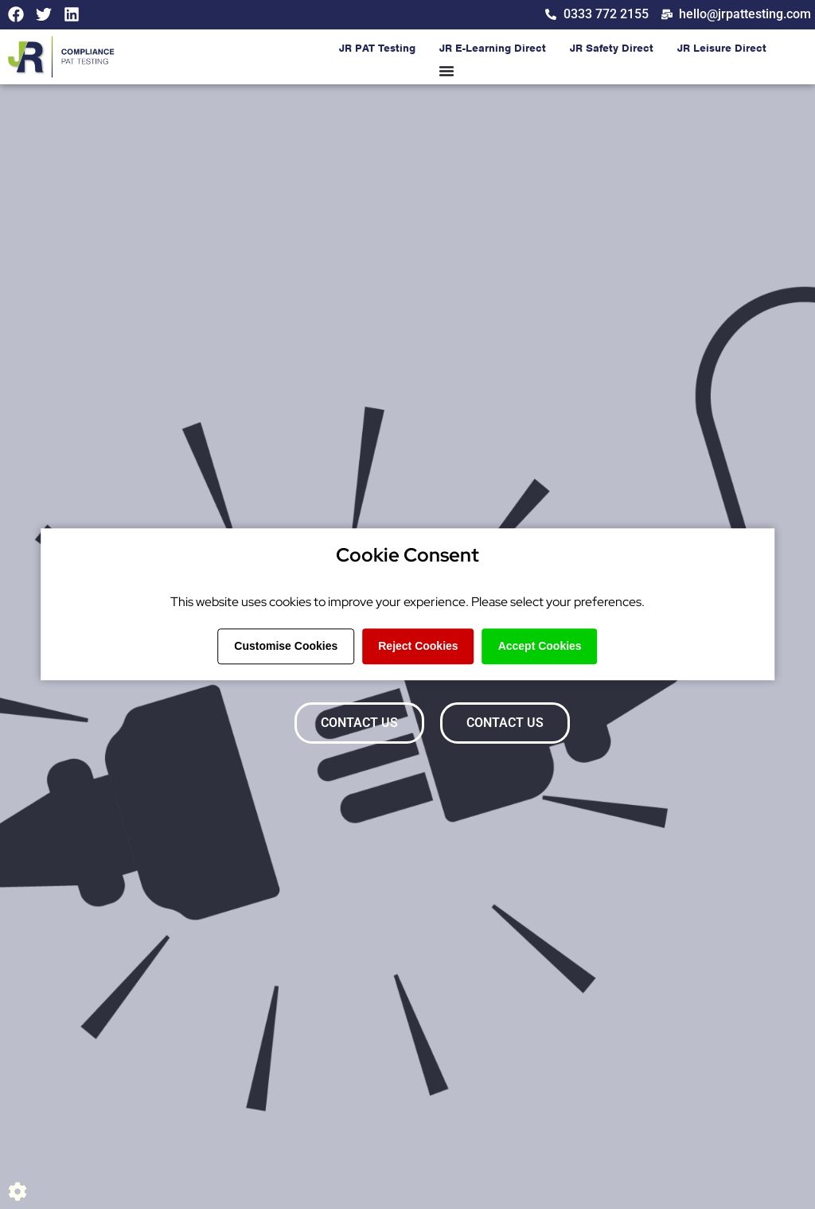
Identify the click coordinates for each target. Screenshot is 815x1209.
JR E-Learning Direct (492, 49)
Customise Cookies (285, 645)
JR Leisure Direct (721, 49)
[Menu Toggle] (446, 72)
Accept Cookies (540, 645)
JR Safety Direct (611, 49)
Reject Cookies (418, 645)
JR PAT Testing (377, 49)
